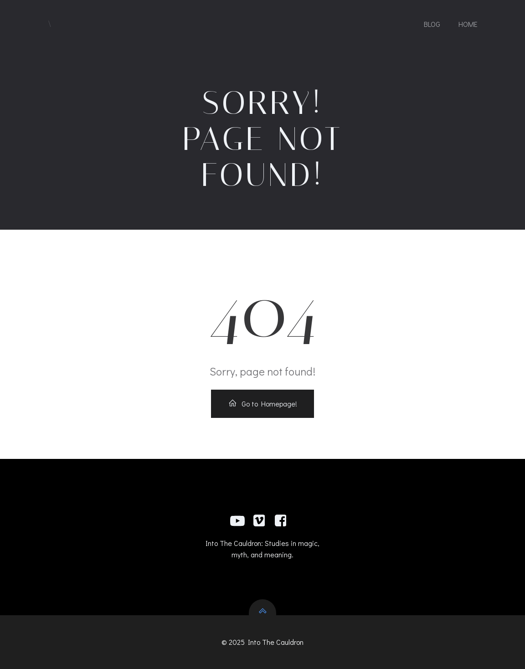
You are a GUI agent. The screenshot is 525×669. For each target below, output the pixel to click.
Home (468, 24)
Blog (432, 24)
